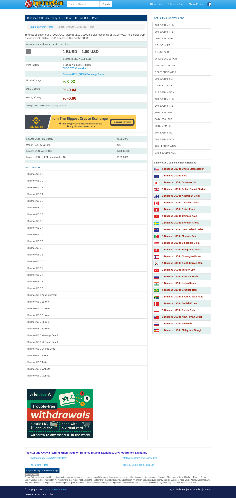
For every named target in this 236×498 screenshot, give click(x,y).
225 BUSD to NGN (164, 92)
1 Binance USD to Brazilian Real (179, 290)
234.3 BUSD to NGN (165, 153)
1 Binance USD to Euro (174, 175)
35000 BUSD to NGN (166, 58)
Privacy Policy (194, 489)
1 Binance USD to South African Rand (182, 296)
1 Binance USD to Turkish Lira (178, 269)
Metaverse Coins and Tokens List (140, 458)
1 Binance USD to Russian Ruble (180, 276)
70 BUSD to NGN (164, 38)
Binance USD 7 (35, 268)
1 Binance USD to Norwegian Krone (181, 256)
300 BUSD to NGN (164, 132)
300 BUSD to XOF (164, 79)
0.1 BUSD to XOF (164, 85)
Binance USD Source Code (41, 348)
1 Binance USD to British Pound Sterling (184, 189)
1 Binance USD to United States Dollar (183, 169)
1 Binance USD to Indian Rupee (179, 283)
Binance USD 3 (35, 214)
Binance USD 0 (35, 174)
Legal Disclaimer (176, 489)
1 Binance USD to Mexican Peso (179, 236)
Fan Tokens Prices (39, 465)
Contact (207, 489)
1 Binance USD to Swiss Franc (178, 209)
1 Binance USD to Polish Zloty (178, 310)
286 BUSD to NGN (164, 139)
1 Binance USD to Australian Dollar (181, 195)
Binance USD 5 (35, 241)
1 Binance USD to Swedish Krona (180, 222)
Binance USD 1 (35, 187)
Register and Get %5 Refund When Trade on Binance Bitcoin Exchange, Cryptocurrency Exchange (86, 452)
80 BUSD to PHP (164, 112)
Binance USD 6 (35, 254)
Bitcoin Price (156, 4)
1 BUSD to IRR (162, 45)
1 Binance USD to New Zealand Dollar (182, 229)
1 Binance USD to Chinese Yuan (179, 216)
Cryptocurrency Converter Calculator (48, 458)
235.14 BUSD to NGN (166, 146)
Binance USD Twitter (38, 355)
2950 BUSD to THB (165, 65)
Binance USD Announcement (42, 295)
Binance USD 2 (35, 201)
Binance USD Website (38, 369)
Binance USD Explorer (38, 301)
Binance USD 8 (35, 281)
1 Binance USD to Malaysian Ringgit (182, 330)
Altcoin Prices (196, 4)
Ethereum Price (176, 4)
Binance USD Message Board (42, 335)
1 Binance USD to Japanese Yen (179, 182)
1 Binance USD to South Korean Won (182, 263)
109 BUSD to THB (164, 25)
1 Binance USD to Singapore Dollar (181, 243)
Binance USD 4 (35, 227)
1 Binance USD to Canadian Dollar (180, 202)
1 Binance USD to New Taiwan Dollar (182, 316)
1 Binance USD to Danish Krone (179, 303)
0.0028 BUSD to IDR (165, 72)
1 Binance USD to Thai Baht (177, 323)
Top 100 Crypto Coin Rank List (138, 465)
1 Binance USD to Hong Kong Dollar (182, 249)
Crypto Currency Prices (55, 489)
